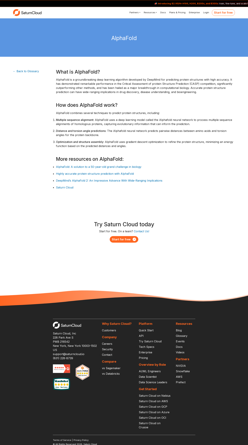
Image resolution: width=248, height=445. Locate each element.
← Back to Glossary (26, 71)
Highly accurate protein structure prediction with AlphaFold (95, 173)
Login (206, 12)
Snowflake (183, 371)
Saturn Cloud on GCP (153, 406)
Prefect (180, 382)
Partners (134, 12)
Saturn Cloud (64, 187)
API (141, 336)
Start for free (223, 12)
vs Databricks (111, 373)
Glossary (181, 336)
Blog (179, 330)
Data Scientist (148, 376)
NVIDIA (181, 365)
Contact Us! (141, 231)
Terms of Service (62, 440)
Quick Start (146, 330)
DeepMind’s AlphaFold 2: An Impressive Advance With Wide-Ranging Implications (109, 180)
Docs (163, 12)
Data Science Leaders (153, 382)
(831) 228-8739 (63, 358)
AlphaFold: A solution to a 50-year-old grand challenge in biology (98, 167)
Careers (107, 343)
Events (180, 341)
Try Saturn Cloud (150, 341)
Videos (180, 352)
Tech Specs (146, 347)
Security (107, 349)
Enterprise (194, 12)
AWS (179, 376)
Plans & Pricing (177, 12)
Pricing (143, 358)
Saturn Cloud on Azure (154, 412)
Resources (149, 12)
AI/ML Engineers (150, 371)
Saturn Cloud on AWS (153, 401)
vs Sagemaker (111, 368)
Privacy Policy (81, 440)
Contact (107, 354)
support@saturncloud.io (68, 354)
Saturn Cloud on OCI (152, 417)
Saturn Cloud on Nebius (154, 395)
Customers (109, 330)
